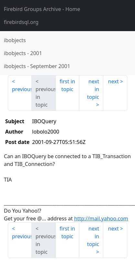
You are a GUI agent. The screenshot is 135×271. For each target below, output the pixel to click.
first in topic (67, 85)
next (113, 81)
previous (22, 89)
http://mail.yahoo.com (101, 218)
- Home (42, 9)
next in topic (93, 89)
